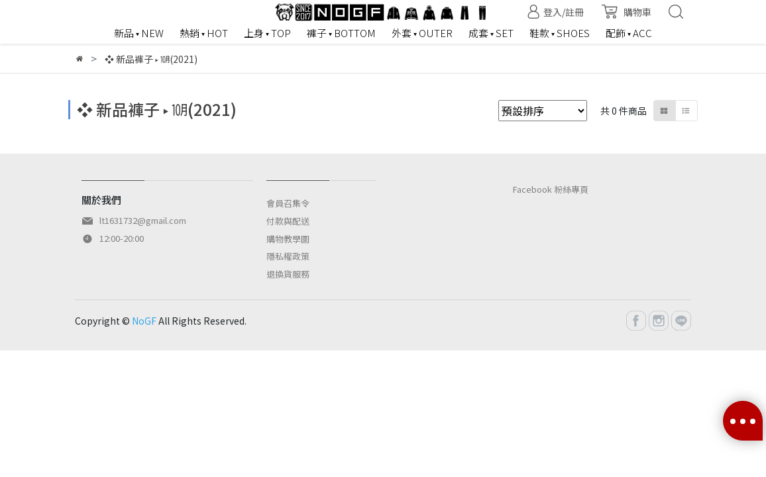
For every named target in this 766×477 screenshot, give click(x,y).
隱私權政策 (287, 256)
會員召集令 (287, 203)
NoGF (144, 320)
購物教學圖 (287, 239)
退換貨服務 (287, 274)
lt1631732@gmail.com (142, 220)
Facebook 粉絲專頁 (550, 189)
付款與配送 (287, 221)
